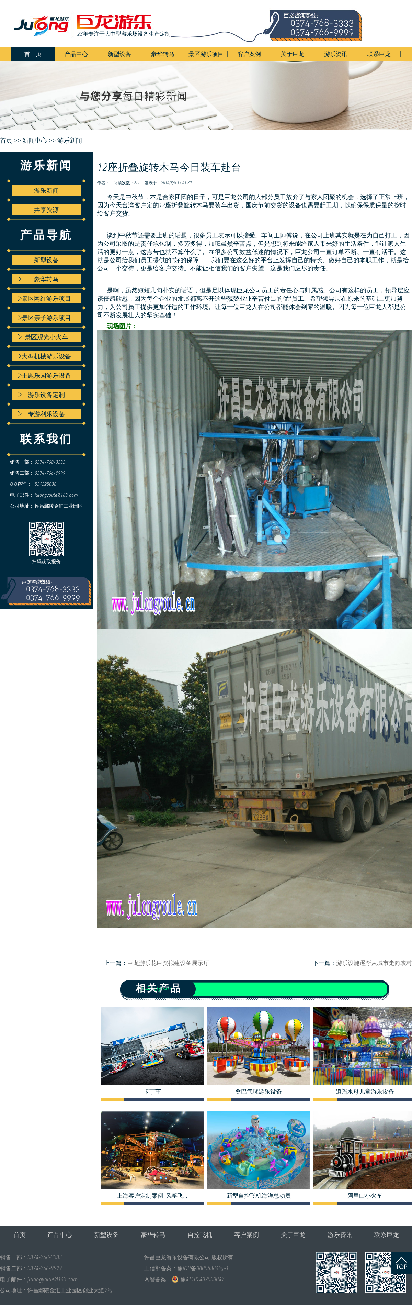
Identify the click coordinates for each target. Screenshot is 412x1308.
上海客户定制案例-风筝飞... (152, 1195)
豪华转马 (162, 53)
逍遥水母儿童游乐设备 (365, 1091)
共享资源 (46, 209)
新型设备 (119, 53)
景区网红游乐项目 (44, 298)
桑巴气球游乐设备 (258, 1091)
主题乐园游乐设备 (44, 375)
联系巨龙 (379, 53)
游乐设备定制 (41, 394)
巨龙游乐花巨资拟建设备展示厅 (168, 962)
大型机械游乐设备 (44, 356)
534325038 (45, 484)
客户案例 (249, 53)
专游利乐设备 (41, 414)
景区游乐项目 (206, 53)
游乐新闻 (69, 140)
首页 (19, 1234)
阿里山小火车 (364, 1195)
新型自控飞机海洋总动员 (259, 1195)
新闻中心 (34, 140)
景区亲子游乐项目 (44, 317)
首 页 (33, 53)
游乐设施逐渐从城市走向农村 (374, 962)
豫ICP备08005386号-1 (203, 1268)
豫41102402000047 (202, 1279)
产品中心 (76, 53)
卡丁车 (152, 1091)
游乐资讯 (335, 53)
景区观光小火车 (43, 337)
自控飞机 (199, 1234)
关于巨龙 (292, 53)
